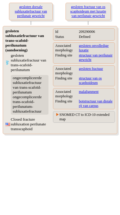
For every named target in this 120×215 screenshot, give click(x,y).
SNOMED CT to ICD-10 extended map (85, 117)
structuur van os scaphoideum (90, 80)
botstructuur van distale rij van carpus (96, 103)
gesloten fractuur (91, 69)
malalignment (88, 92)
